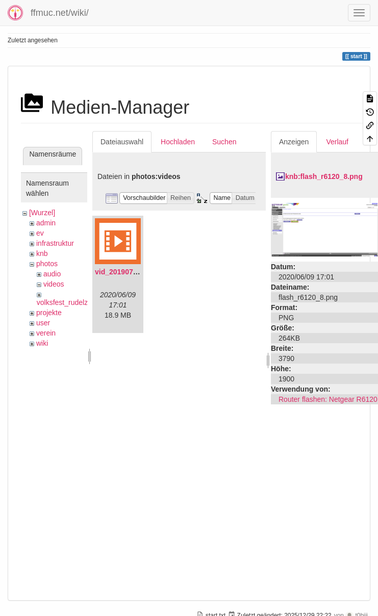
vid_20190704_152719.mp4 (140, 272)
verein (46, 333)
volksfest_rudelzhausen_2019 (84, 302)
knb (42, 253)
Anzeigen (294, 142)
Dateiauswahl (121, 142)
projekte (49, 313)
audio (52, 274)
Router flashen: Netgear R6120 (328, 399)
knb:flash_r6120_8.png (324, 176)
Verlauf (337, 142)
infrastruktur (55, 243)
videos (53, 284)
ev (40, 233)
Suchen (224, 142)
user (43, 323)
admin (46, 223)
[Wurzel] (42, 213)
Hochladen (178, 142)
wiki (42, 343)
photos (47, 264)
